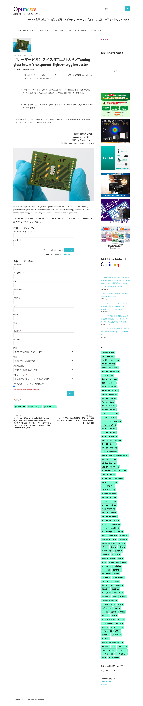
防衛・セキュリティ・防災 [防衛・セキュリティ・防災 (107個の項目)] (111, 440)
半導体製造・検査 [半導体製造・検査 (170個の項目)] (108, 410)
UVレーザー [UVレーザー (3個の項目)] (118, 593)
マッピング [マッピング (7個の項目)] (116, 555)
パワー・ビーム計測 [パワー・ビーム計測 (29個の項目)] (109, 513)
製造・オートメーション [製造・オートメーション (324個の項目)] (110, 371)
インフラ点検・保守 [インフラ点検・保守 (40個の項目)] (109, 494)
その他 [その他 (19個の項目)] (119, 532)
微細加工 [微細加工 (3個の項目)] (105, 589)
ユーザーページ (106, 681)
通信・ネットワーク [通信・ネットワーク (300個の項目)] (109, 379)
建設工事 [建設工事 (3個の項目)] (115, 589)
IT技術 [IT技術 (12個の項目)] (122, 547)
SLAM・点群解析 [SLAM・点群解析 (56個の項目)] (108, 486)
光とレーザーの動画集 (77, 30)
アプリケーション (20, 375)
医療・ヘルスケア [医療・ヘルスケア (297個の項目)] (108, 383)
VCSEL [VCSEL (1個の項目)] (121, 620)
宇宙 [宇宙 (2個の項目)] (122, 612)
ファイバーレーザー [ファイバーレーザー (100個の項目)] (109, 452)
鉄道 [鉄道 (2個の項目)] (120, 604)
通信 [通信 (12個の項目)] (113, 547)
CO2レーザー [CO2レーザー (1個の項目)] (122, 646)
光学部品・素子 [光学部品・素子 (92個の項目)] (122, 455)
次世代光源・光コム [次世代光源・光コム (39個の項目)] (109, 497)
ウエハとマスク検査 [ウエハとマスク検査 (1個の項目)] (108, 650)
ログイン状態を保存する (54, 250)
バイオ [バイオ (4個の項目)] (105, 581)
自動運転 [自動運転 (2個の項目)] (114, 612)
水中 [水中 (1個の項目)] (104, 658)
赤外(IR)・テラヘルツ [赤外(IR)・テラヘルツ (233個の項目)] (109, 391)
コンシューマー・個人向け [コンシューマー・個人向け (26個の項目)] (111, 524)
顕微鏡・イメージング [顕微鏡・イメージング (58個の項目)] (109, 482)
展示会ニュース (97, 30)
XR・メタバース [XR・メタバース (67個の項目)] (120, 471)
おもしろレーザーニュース (25, 30)
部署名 (15, 314)
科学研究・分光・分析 (34, 407)
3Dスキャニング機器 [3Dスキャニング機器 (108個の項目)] (109, 436)
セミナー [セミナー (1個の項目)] (105, 639)
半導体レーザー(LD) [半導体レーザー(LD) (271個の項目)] (109, 387)
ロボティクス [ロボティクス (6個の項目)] (114, 562)
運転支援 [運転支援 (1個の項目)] (119, 623)
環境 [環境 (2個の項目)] (115, 597)
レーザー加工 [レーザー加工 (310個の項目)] (107, 375)
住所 (15, 306)
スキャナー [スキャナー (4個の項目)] (106, 578)
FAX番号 (16, 339)
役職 (15, 323)
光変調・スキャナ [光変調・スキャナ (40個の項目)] (108, 490)
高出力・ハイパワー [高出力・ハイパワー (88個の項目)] (109, 459)
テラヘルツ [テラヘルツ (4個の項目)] (115, 581)
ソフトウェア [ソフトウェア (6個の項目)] (107, 566)
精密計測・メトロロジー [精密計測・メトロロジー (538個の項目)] (110, 360)
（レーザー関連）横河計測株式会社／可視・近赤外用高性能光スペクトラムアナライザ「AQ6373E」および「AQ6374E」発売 (114, 319)
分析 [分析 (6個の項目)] (124, 562)
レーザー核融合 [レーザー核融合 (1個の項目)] (121, 654)
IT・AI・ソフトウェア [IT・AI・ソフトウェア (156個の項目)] (110, 413)
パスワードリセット (66, 254)
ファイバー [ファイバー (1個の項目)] (122, 650)
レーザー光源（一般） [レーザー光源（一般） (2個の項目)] (109, 600)
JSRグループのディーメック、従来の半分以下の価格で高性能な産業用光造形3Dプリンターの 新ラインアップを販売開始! (115, 306)
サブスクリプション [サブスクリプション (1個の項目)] (108, 620)
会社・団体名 (18, 289)
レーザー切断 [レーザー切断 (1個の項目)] (114, 658)
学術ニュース (60, 30)
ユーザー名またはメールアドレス (25, 232)
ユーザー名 (17, 265)
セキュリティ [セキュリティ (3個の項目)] (107, 593)
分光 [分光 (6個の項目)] (104, 562)
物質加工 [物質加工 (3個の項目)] (119, 585)
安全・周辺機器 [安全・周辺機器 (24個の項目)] (108, 532)
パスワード (17, 240)
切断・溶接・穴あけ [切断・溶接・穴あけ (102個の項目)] (109, 448)
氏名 (15, 281)
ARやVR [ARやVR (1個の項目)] (105, 627)
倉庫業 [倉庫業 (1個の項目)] (117, 631)
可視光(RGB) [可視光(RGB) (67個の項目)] (107, 471)
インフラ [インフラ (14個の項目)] (121, 543)
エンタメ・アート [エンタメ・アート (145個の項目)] (108, 417)
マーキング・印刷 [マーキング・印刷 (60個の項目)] (108, 475)
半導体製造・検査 (20, 407)
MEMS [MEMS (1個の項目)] (114, 616)
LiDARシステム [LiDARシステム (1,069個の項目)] (108, 356)
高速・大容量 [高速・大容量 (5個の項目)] (107, 574)
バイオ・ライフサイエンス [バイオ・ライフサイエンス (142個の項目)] (111, 421)
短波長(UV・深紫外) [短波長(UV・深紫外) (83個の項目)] (109, 463)
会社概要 (104, 684)
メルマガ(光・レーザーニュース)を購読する (29, 384)
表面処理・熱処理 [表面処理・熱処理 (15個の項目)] (108, 543)
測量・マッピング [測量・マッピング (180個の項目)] (108, 406)
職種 (15, 357)
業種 (15, 348)
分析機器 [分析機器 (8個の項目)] (105, 555)
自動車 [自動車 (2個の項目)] (117, 608)
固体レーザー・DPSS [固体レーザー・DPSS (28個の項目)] (109, 517)
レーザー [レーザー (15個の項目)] (123, 539)
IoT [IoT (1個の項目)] (113, 646)
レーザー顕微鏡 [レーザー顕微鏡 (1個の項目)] (107, 623)
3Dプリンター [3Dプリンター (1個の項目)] (107, 631)
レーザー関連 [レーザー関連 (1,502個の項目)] (108, 352)
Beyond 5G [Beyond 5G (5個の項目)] (106, 570)
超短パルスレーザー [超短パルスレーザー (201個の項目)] (109, 394)
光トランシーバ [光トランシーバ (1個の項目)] (107, 654)
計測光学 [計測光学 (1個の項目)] (105, 635)
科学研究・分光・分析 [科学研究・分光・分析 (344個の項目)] (110, 368)
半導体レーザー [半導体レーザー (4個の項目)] (118, 578)
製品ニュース (45, 30)
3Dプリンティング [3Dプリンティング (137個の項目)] (109, 425)
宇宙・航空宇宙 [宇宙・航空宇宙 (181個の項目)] (108, 402)
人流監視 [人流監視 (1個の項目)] (105, 646)
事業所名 (16, 298)
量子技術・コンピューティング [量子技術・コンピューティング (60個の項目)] (112, 478)
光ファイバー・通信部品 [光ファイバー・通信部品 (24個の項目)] (110, 528)
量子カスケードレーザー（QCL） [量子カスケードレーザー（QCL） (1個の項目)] (112, 642)
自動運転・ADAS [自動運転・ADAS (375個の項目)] (108, 364)
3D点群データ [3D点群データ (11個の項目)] (107, 551)
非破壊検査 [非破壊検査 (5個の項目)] (117, 570)
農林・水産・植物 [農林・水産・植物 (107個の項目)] (108, 444)
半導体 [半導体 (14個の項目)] (105, 547)
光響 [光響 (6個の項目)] (120, 558)
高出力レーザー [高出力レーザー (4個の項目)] (107, 585)
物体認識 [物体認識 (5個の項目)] (117, 566)
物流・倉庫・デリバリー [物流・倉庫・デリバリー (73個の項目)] (110, 467)
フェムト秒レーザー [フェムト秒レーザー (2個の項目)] (108, 604)
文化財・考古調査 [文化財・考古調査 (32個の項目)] (108, 509)
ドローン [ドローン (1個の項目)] (105, 616)
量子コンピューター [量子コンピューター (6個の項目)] (108, 558)
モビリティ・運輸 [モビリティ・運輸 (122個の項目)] (108, 429)
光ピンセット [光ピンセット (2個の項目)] (107, 608)
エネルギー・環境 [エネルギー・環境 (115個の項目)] (108, 433)
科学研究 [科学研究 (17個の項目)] (124, 536)
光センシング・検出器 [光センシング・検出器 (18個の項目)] (109, 536)
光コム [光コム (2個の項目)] (105, 612)
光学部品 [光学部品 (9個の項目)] (118, 551)
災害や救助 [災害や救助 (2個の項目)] (106, 597)
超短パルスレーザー (49, 407)
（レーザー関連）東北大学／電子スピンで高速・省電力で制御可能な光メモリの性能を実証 (115, 332)
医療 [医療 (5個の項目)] (116, 574)
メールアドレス (19, 273)
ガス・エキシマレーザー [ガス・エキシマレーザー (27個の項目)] (110, 520)
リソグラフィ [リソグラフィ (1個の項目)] (116, 635)
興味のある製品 (19, 366)
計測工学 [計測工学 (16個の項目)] (106, 539)
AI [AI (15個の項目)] (114, 539)
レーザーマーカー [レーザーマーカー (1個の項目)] (117, 627)
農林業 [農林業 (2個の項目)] (123, 597)
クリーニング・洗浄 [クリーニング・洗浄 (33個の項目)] (109, 505)
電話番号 (17, 331)
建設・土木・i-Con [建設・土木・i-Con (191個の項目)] (109, 398)
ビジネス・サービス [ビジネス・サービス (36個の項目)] (109, 501)
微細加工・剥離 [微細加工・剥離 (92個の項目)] (108, 455)
